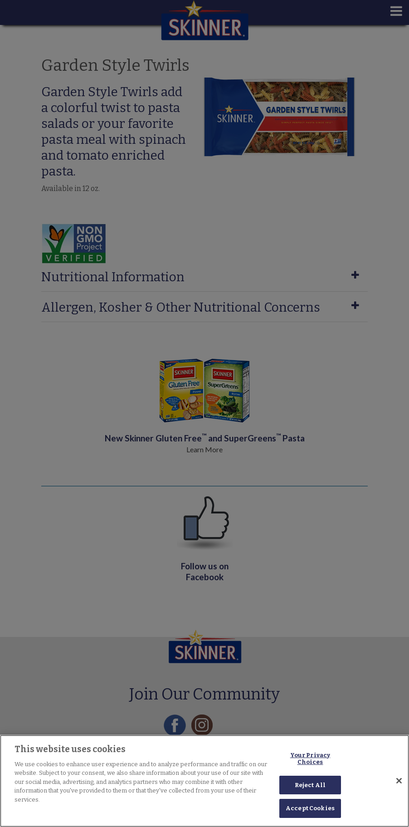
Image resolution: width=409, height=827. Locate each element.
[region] (204, 781)
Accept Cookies (310, 808)
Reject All (310, 785)
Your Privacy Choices (310, 759)
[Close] (399, 781)
